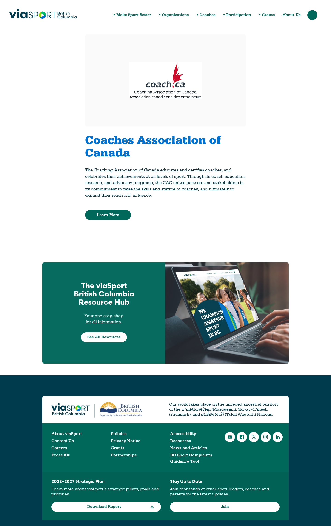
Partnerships (124, 455)
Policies (119, 433)
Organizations (175, 15)
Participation (238, 15)
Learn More (108, 214)
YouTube (230, 437)
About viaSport (66, 433)
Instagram (266, 437)
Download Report (120, 506)
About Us (291, 15)
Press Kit (60, 455)
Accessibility (183, 433)
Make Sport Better (133, 15)
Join (225, 506)
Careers (59, 448)
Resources (180, 441)
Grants (268, 15)
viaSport (43, 14)
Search (312, 15)
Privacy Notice (125, 441)
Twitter (254, 437)
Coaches (207, 15)
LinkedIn (278, 437)
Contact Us (62, 441)
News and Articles (188, 448)
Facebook (242, 437)
